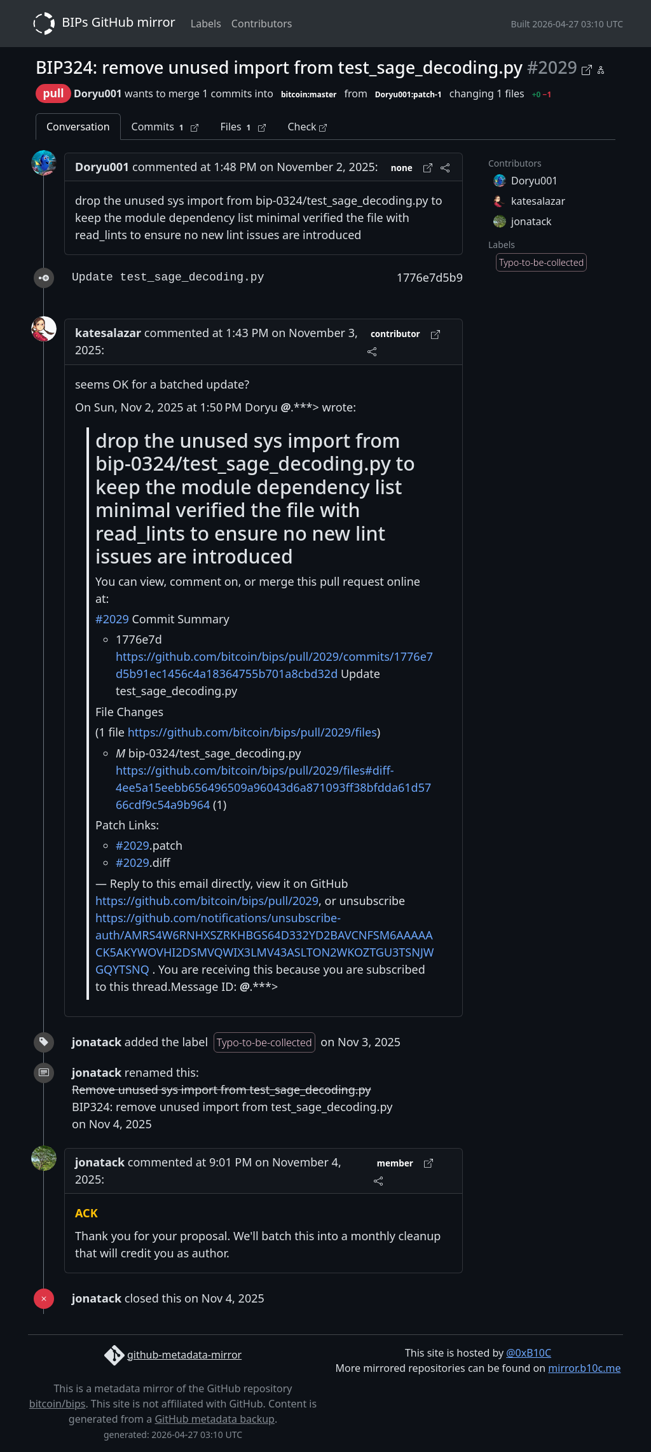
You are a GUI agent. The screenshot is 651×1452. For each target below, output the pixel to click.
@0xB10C (528, 1353)
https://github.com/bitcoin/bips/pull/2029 (207, 900)
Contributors (261, 24)
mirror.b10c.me (584, 1368)
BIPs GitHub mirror (101, 23)
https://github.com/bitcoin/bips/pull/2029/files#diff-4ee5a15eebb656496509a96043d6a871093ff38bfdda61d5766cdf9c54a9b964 (273, 787)
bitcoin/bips (57, 1404)
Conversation (78, 127)
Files (243, 127)
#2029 (112, 618)
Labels (206, 24)
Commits (165, 127)
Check (306, 127)
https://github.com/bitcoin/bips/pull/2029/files (252, 732)
